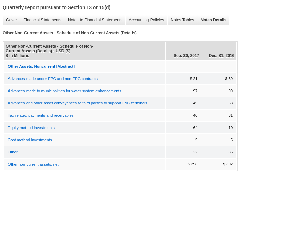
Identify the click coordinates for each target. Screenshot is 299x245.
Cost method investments (30, 140)
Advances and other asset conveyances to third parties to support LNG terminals (77, 103)
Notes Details (213, 20)
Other (13, 152)
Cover (11, 20)
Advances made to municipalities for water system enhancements (64, 91)
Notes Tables (182, 20)
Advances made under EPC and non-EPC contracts (53, 79)
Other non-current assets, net (33, 164)
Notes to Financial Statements (95, 20)
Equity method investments (31, 128)
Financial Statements (42, 20)
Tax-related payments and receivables (41, 115)
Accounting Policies (146, 20)
